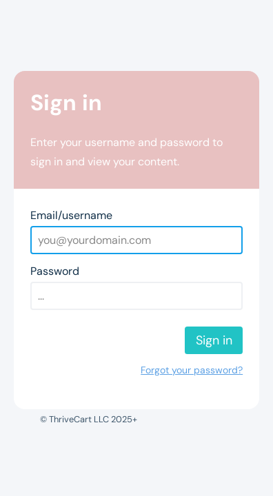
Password (54, 271)
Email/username (71, 215)
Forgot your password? (192, 370)
